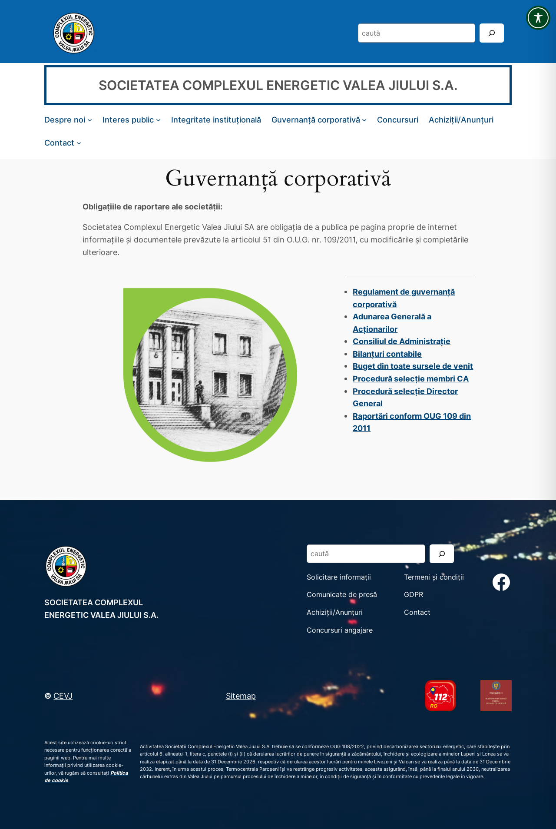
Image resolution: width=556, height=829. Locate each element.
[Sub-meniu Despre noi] (89, 119)
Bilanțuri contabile (387, 353)
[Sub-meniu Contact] (78, 142)
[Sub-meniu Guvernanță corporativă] (364, 119)
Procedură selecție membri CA (411, 378)
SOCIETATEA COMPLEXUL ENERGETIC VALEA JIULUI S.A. (278, 85)
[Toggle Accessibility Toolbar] (538, 18)
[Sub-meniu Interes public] (158, 119)
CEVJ (63, 695)
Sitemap (241, 695)
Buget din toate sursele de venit (413, 366)
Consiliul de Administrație (401, 341)
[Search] (492, 32)
